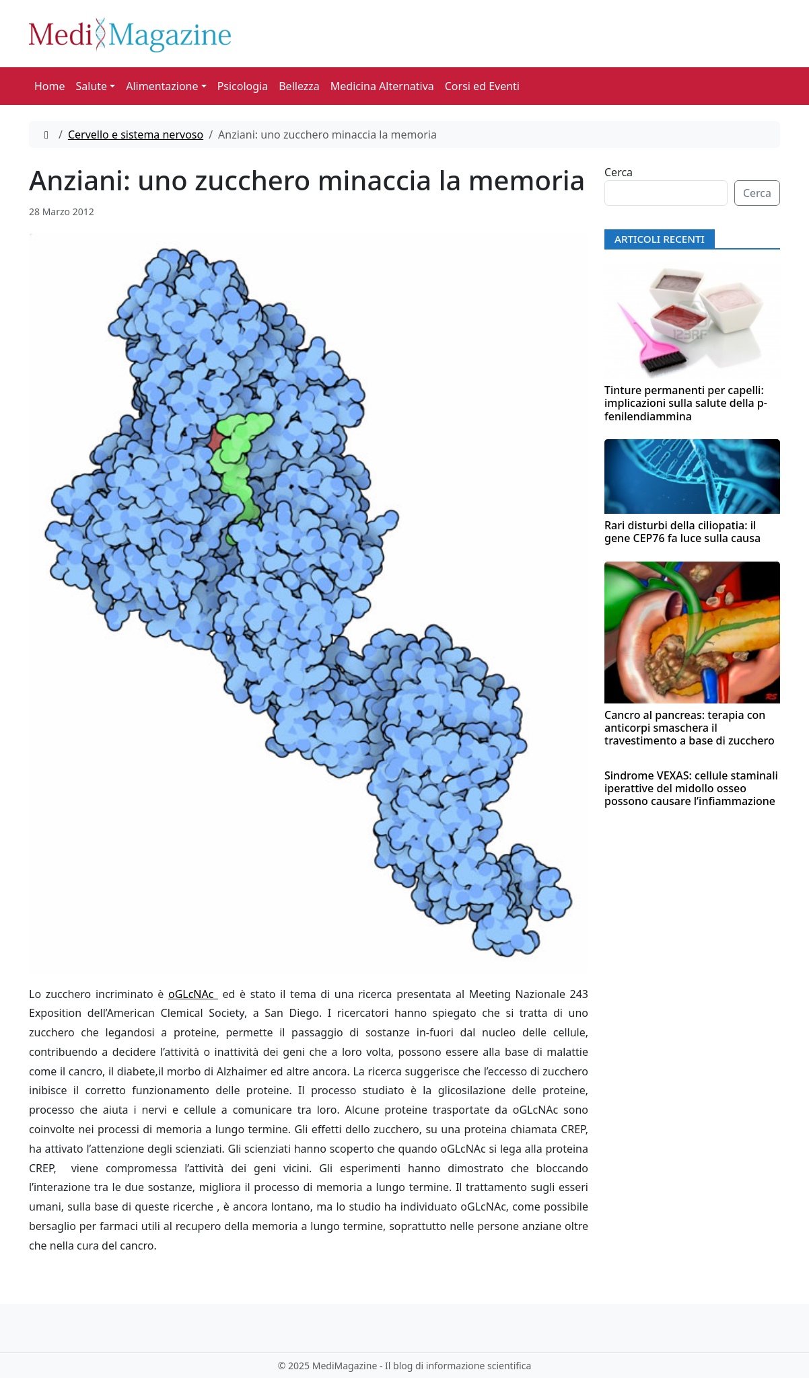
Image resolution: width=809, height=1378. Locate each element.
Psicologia (243, 86)
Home (49, 86)
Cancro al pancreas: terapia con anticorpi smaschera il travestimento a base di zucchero (689, 727)
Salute (92, 86)
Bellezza (299, 86)
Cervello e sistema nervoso (135, 134)
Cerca (618, 172)
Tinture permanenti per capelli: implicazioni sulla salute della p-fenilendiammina (685, 403)
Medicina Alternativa (382, 86)
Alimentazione (162, 86)
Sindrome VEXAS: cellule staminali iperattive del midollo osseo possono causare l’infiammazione (691, 788)
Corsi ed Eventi (482, 86)
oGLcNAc (193, 994)
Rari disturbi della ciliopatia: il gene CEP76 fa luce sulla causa (682, 531)
